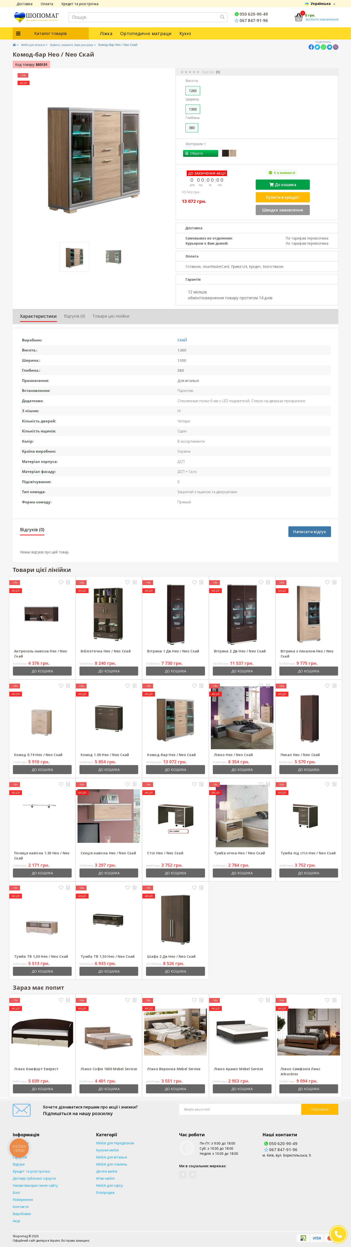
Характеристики (38, 316)
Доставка (24, 3)
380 (192, 127)
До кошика (282, 184)
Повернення (23, 1199)
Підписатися (320, 1109)
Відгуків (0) (74, 316)
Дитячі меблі (106, 1171)
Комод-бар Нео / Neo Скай (171, 754)
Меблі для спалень (111, 1164)
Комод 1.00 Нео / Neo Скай (105, 754)
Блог (16, 1192)
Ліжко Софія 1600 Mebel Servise (109, 1069)
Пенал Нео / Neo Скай (300, 754)
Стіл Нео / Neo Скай (165, 853)
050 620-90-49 (251, 14)
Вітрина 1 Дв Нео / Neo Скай (173, 651)
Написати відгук (309, 531)
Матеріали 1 (195, 143)
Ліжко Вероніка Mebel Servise (173, 1069)
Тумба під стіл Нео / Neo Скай (308, 853)
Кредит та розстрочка (79, 3)
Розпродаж (105, 1192)
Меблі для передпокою (115, 1143)
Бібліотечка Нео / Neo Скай (106, 651)
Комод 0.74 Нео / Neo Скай (38, 754)
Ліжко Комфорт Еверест (36, 1069)
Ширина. (192, 99)
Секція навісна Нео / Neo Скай (108, 853)
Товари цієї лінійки (110, 316)
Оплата (47, 3)
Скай (182, 340)
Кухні (185, 33)
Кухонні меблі (107, 1150)
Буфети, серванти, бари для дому (82, 45)
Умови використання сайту (35, 1185)
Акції (16, 1220)
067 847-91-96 (251, 20)
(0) (218, 72)
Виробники (22, 1213)
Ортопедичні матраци (146, 33)
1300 (193, 109)
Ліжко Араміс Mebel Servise (238, 1069)
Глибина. (192, 117)
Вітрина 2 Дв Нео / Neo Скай (240, 651)
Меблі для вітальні (36, 45)
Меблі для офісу (109, 1185)
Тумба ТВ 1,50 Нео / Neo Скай (108, 956)
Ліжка (106, 33)
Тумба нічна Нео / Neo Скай (239, 853)
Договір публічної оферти (34, 1178)
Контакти (21, 1206)
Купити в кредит (282, 197)
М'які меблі (105, 1178)
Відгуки (19, 1164)
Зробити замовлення (321, 19)
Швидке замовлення (282, 210)
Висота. (191, 80)
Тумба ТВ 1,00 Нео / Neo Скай (41, 956)
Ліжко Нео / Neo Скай (233, 754)
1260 (193, 90)
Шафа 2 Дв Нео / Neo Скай (171, 956)
